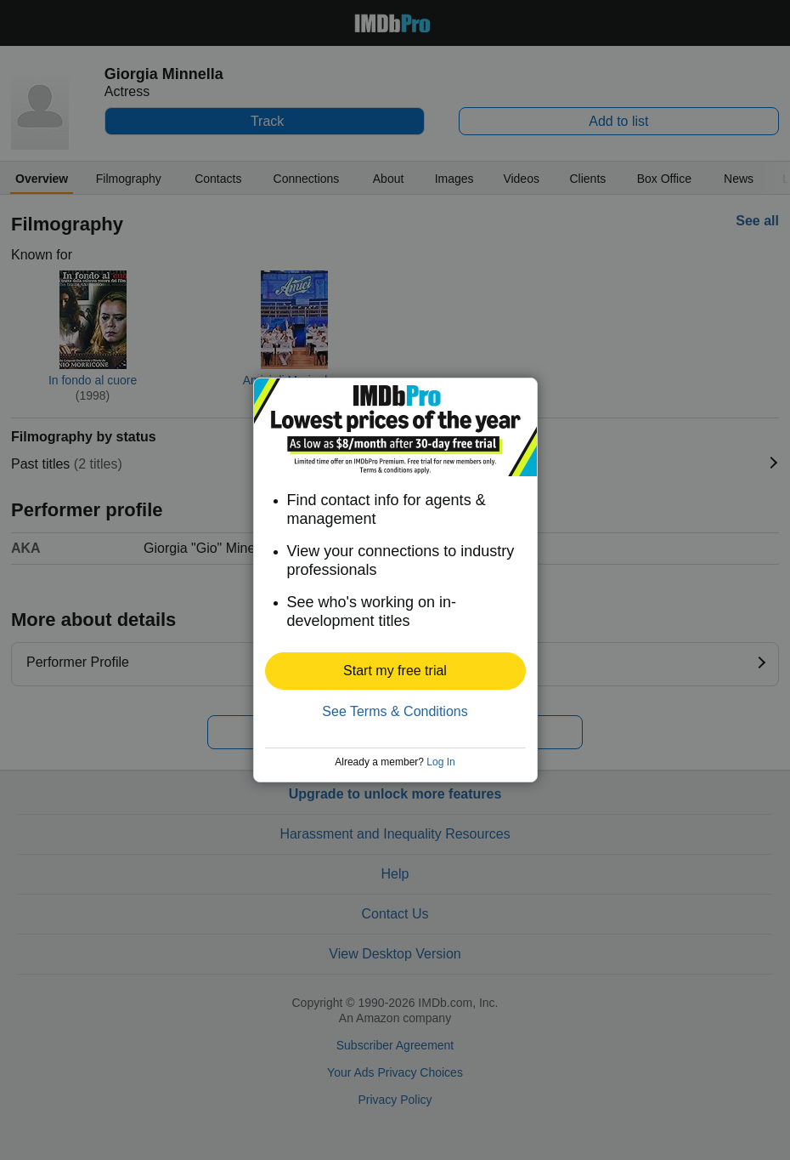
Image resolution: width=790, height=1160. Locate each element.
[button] (395, 671)
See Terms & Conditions (394, 711)
